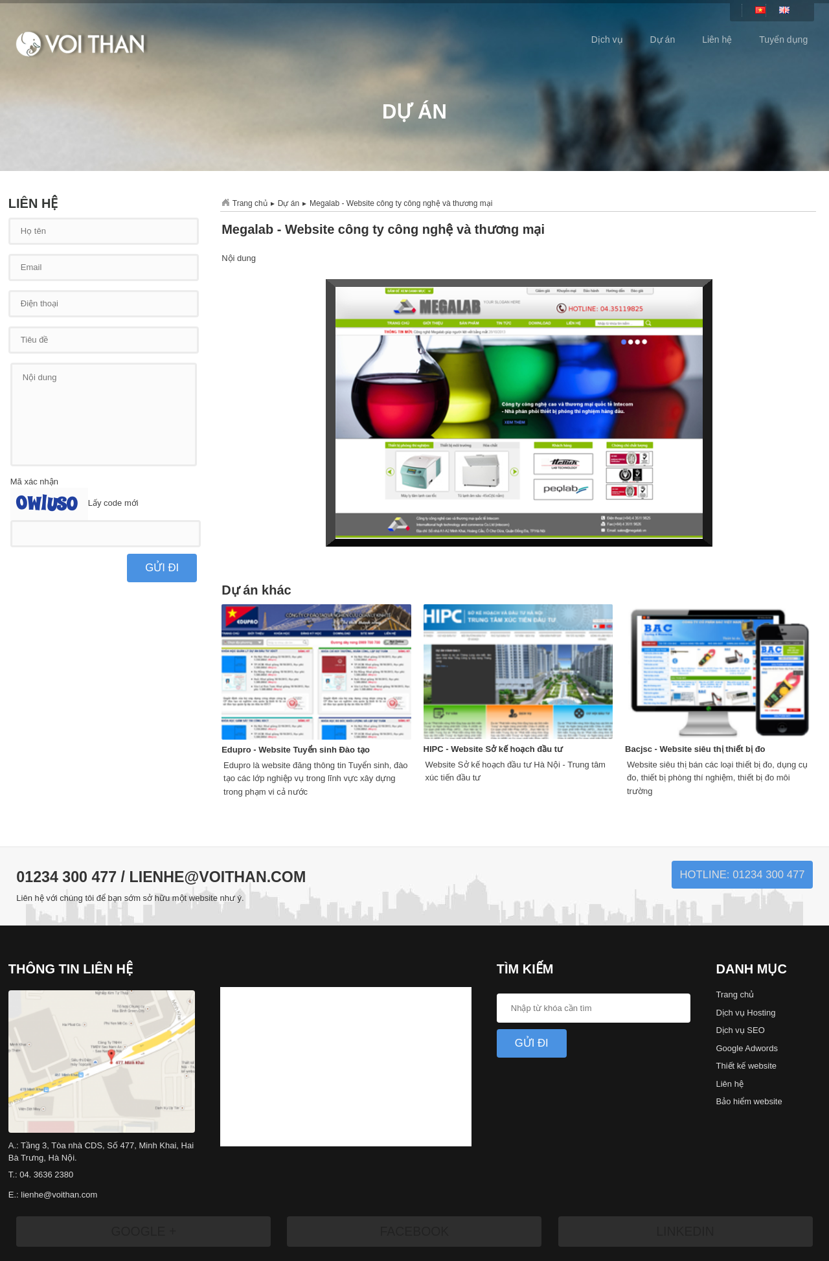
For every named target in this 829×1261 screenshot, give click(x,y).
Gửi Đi (532, 1043)
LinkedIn (685, 1231)
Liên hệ (717, 39)
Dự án (663, 39)
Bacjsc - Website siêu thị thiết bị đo (695, 749)
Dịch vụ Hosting (746, 1012)
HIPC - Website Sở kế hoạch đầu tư (493, 749)
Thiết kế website (746, 1066)
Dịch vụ (607, 39)
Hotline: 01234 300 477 (741, 875)
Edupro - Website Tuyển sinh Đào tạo (295, 750)
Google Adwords (747, 1048)
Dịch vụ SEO (740, 1030)
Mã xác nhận (34, 481)
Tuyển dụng (783, 39)
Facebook (414, 1231)
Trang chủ (250, 203)
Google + (143, 1231)
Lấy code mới (113, 503)
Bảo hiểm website (749, 1101)
